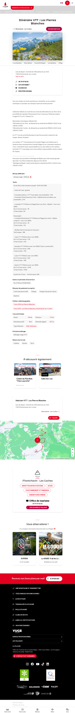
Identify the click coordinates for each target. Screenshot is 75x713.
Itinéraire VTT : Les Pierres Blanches (63, 12)
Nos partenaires (21, 625)
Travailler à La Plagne (23, 604)
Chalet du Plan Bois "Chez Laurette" (24, 379)
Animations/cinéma (37, 495)
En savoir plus (54, 29)
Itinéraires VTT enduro (44, 12)
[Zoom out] (72, 452)
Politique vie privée (18, 705)
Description (28, 63)
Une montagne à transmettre (27, 588)
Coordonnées (17, 63)
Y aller (54, 418)
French (62, 3)
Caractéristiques (40, 63)
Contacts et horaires (25, 656)
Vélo (17, 12)
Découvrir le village (38, 507)
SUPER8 (24, 558)
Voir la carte (20, 76)
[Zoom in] (72, 449)
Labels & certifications (24, 620)
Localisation (52, 63)
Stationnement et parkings (37, 490)
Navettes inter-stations (32, 486)
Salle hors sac (47, 378)
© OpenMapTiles (49, 458)
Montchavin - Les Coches (26, 366)
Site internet (23, 85)
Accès (50, 486)
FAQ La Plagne (20, 609)
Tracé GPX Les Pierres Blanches (24, 304)
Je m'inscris (54, 579)
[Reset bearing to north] (72, 455)
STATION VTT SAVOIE (28, 12)
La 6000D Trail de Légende (50, 558)
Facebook (21, 88)
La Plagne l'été (9, 12)
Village (60, 63)
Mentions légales (18, 702)
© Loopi (72, 458)
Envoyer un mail (24, 91)
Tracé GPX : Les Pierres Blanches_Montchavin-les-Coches (33, 308)
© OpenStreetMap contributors (62, 458)
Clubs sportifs (20, 615)
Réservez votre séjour (22, 8)
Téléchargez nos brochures (26, 593)
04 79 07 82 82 (22, 81)
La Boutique (19, 599)
